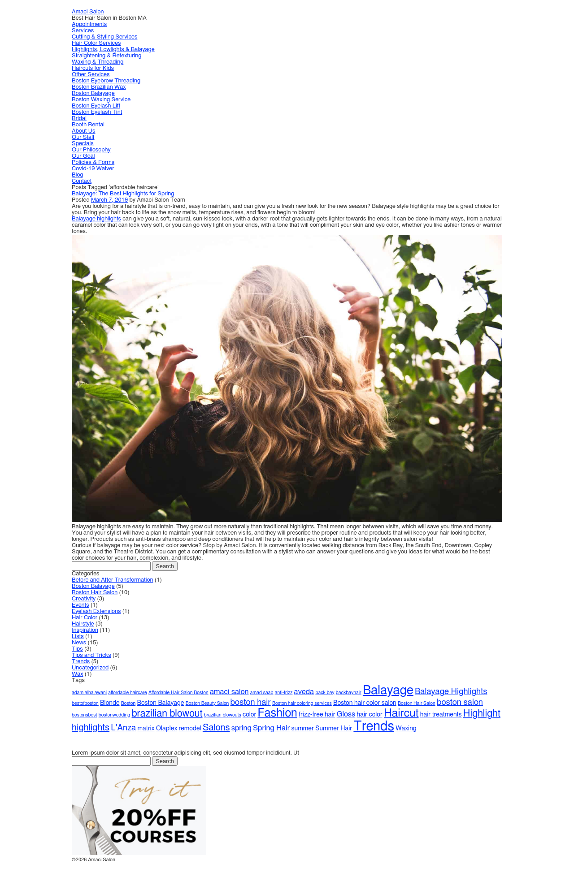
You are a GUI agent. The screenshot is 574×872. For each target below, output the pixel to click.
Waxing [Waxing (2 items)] (406, 728)
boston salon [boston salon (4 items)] (460, 702)
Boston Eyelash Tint (97, 112)
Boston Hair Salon (94, 593)
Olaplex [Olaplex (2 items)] (166, 728)
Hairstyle (83, 624)
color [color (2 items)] (249, 715)
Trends (81, 662)
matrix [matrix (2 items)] (146, 728)
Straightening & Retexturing (106, 56)
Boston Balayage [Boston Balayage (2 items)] (160, 703)
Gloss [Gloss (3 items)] (346, 714)
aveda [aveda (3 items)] (304, 691)
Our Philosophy (91, 150)
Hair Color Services (96, 43)
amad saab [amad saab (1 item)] (262, 692)
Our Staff (83, 137)
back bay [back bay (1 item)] (324, 692)
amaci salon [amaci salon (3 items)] (229, 691)
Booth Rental (88, 125)
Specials (83, 144)
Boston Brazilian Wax (99, 87)
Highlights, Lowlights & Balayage (113, 49)
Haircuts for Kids (93, 68)
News (79, 643)
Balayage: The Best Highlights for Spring (123, 194)
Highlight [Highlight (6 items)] (481, 713)
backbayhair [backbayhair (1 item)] (348, 692)
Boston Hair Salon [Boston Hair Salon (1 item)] (416, 703)
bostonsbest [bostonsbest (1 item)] (84, 714)
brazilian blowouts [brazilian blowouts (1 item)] (222, 714)
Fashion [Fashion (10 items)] (277, 713)
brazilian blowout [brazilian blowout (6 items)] (166, 713)
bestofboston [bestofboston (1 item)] (85, 703)
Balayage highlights (96, 219)
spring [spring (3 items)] (241, 728)
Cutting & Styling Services (104, 37)
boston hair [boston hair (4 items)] (250, 702)
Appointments (89, 24)
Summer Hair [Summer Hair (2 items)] (333, 728)
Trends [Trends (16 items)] (373, 726)
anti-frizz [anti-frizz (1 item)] (284, 692)
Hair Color (84, 618)
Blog (77, 175)
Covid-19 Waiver (93, 169)
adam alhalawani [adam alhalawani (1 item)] (89, 692)
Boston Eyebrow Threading (106, 81)
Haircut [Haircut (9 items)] (401, 713)
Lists (78, 636)
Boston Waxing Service (101, 100)
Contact (81, 181)
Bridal (79, 118)
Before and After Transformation (112, 580)
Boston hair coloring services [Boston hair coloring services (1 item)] (302, 703)
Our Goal (83, 156)
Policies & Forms (93, 162)
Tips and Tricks (91, 655)
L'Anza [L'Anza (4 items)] (123, 728)
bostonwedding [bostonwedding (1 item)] (114, 714)
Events (80, 605)
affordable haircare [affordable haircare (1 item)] (127, 692)
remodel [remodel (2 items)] (189, 728)
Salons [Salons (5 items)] (216, 727)
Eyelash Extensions (96, 611)
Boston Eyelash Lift (96, 106)
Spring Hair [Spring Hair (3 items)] (271, 728)
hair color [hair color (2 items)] (370, 715)
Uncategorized (90, 668)
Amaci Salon (88, 12)
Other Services (90, 75)
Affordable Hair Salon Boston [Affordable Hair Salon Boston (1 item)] (178, 692)
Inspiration (85, 630)
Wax (77, 674)
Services (83, 31)
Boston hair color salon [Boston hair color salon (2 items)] (364, 703)
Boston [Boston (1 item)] (128, 703)
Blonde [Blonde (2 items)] (109, 703)
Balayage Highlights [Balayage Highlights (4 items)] (451, 691)
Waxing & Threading (97, 62)
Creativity (84, 599)
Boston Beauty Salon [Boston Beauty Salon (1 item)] (207, 703)
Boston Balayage (93, 93)
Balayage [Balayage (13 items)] (388, 690)
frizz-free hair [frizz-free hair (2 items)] (317, 715)
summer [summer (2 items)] (302, 728)
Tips (77, 649)
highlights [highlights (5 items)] (90, 727)
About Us (84, 131)
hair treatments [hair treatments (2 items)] (441, 715)
